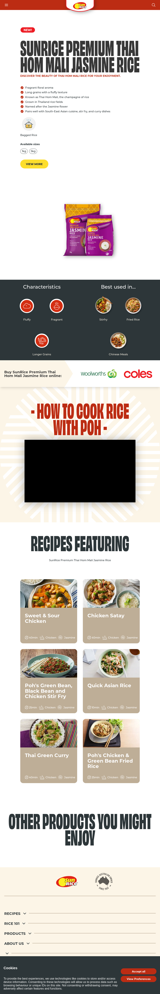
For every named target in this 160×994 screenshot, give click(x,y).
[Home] (67, 881)
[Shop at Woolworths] (99, 373)
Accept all (138, 971)
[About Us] (80, 943)
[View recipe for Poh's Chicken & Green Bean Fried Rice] (111, 751)
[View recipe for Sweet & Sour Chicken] (48, 611)
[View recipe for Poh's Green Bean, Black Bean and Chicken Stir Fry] (48, 681)
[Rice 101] (80, 923)
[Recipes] (80, 913)
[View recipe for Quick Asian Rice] (111, 681)
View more (34, 164)
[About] (104, 881)
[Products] (80, 933)
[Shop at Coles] (138, 373)
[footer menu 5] (80, 953)
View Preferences (139, 979)
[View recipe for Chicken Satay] (111, 611)
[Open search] (153, 5)
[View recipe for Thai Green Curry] (48, 751)
